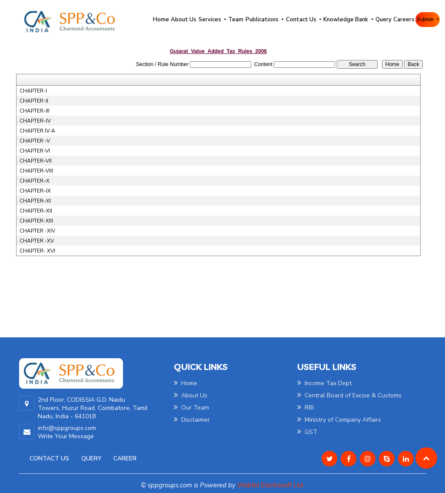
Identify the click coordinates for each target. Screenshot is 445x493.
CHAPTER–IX (35, 190)
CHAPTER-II (34, 100)
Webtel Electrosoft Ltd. (270, 485)
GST (307, 432)
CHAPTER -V (35, 140)
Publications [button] (263, 19)
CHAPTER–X (35, 180)
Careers (404, 19)
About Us (183, 19)
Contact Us (49, 458)
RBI (305, 407)
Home (161, 19)
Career (124, 458)
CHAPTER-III (35, 110)
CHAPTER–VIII (36, 170)
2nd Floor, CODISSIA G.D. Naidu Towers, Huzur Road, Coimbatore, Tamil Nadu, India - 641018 (93, 408)
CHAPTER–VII (36, 160)
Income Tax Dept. (325, 383)
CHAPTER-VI (35, 150)
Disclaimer (192, 420)
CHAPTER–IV (35, 120)
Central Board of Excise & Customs (349, 395)
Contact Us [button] (302, 19)
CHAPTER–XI (35, 200)
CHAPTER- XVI (37, 250)
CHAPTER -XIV (37, 230)
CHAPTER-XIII (36, 220)
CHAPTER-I (33, 90)
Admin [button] (426, 19)
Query (383, 19)
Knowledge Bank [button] (346, 19)
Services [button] (210, 19)
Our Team (191, 407)
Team (235, 19)
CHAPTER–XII (36, 210)
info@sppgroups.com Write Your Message (67, 432)
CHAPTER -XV (37, 240)
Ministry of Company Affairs (339, 420)
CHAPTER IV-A (37, 130)
